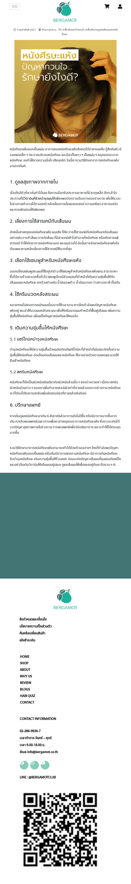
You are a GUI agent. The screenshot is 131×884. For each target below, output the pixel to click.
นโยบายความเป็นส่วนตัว (35, 626)
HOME (24, 656)
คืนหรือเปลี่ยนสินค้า (32, 633)
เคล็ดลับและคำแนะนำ (73, 29)
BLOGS (25, 689)
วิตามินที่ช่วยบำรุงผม (38, 198)
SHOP (24, 663)
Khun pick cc (49, 29)
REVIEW (25, 682)
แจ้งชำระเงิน (27, 640)
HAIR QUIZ (27, 696)
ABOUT (25, 669)
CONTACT (27, 702)
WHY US (26, 676)
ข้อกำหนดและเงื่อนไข (33, 619)
